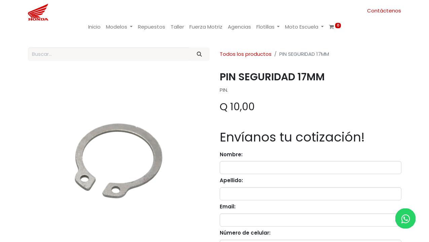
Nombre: (231, 154)
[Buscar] (199, 54)
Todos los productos (246, 53)
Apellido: (231, 180)
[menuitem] (94, 27)
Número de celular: (245, 232)
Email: (228, 206)
